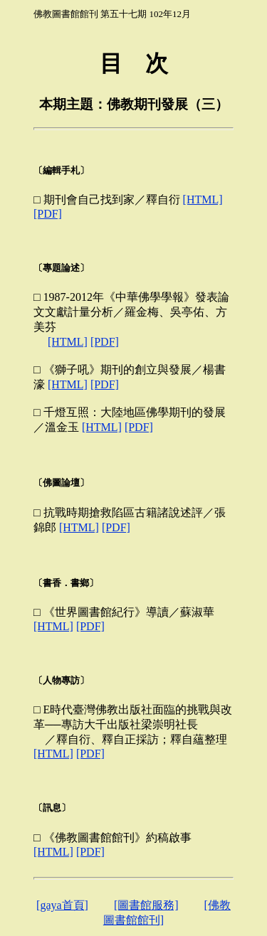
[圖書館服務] (146, 905)
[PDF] (47, 214)
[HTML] (203, 199)
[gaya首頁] (62, 905)
